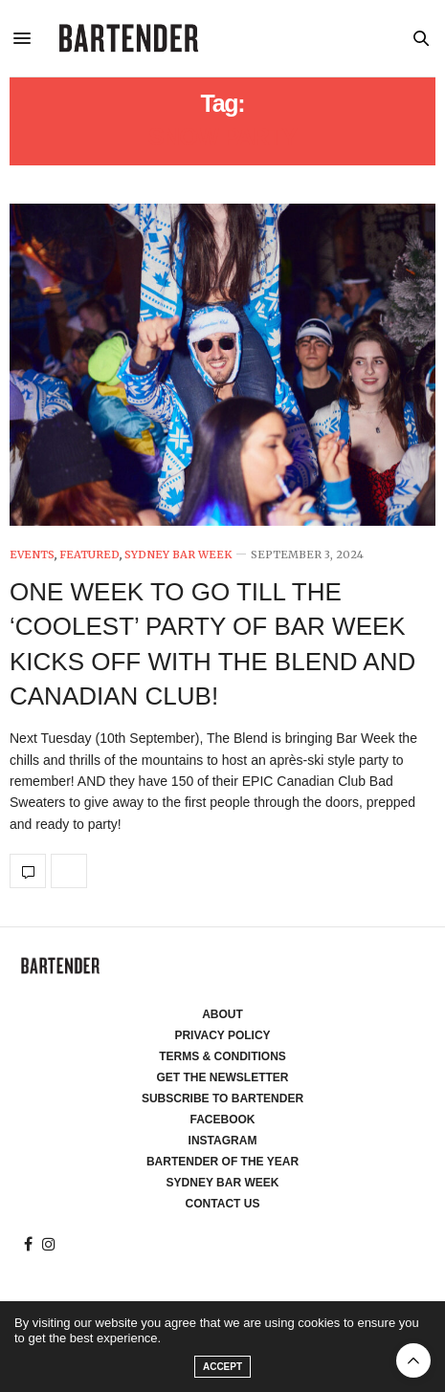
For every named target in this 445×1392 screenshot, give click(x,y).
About (222, 1014)
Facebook (222, 1119)
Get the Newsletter (223, 1077)
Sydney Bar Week (178, 555)
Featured (89, 555)
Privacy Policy (222, 1035)
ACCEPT (222, 1366)
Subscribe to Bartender (222, 1098)
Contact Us (223, 1203)
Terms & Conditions (222, 1056)
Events (32, 555)
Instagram (223, 1140)
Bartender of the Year (222, 1161)
